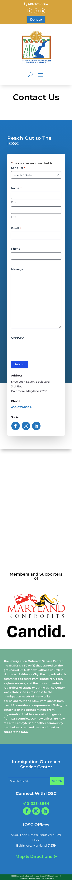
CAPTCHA (17, 337)
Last (13, 217)
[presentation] (40, 348)
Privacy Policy (34, 878)
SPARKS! (50, 878)
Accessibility (23, 878)
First (14, 202)
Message (17, 269)
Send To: (18, 168)
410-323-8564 (38, 4)
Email (16, 228)
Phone (15, 248)
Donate (36, 19)
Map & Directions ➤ (36, 856)
